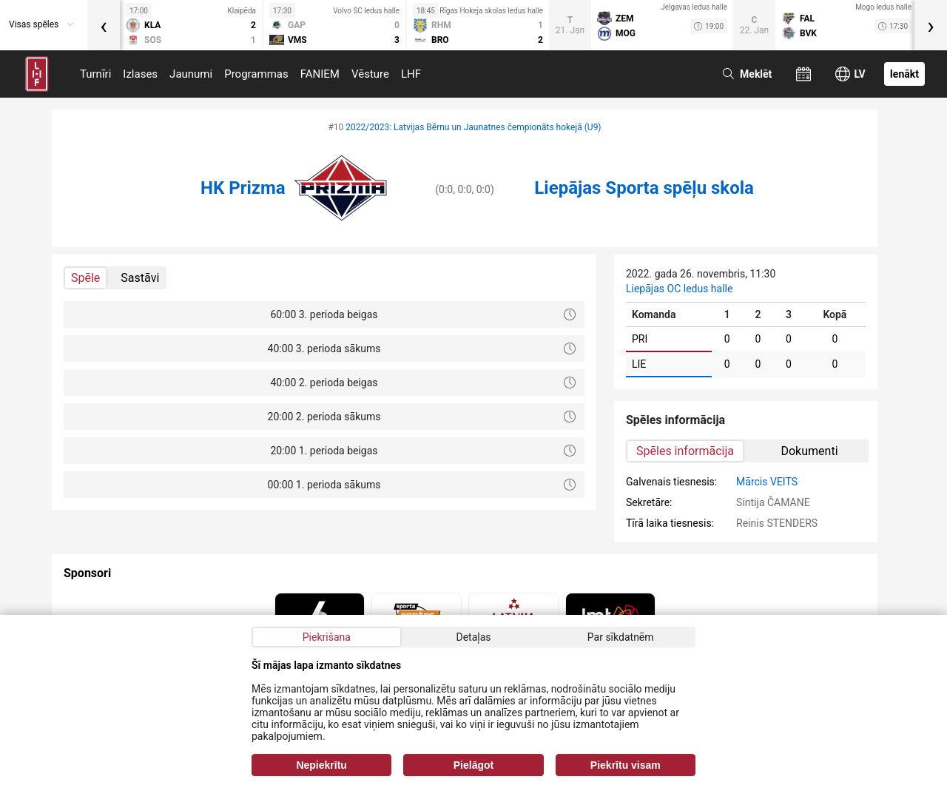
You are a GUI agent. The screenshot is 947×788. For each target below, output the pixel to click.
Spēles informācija (685, 451)
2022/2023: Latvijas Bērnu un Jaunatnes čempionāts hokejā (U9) (473, 127)
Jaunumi (190, 74)
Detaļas (473, 637)
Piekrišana (327, 637)
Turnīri (95, 74)
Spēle (85, 278)
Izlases (140, 74)
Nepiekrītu (321, 765)
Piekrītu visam (625, 765)
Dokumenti (809, 451)
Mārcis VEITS (767, 482)
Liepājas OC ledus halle (679, 288)
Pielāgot (473, 765)
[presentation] (103, 25)
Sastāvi (140, 278)
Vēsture (370, 74)
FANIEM (320, 74)
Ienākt (904, 74)
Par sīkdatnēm (620, 637)
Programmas (256, 74)
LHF (411, 74)
